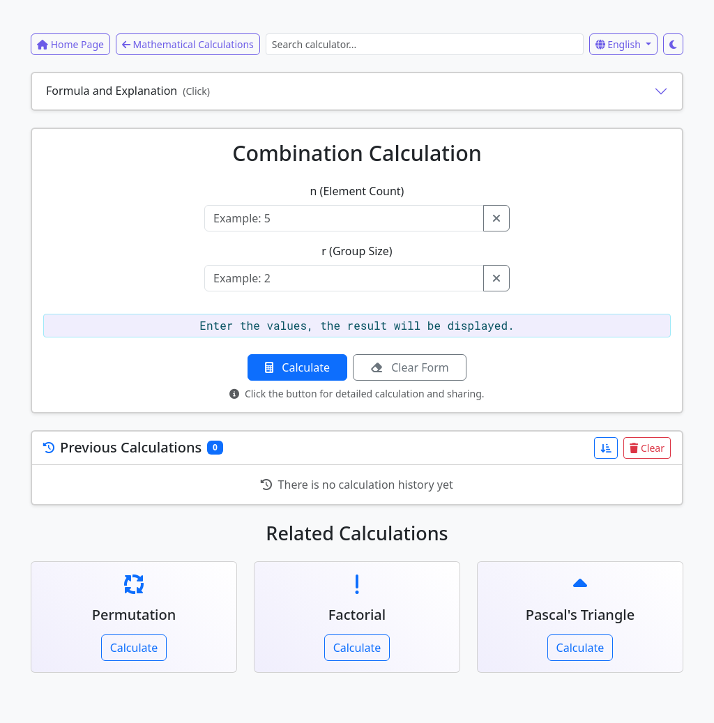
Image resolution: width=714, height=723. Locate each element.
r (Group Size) (356, 251)
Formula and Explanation (128, 90)
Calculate (134, 647)
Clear (647, 448)
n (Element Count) (357, 191)
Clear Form (409, 367)
